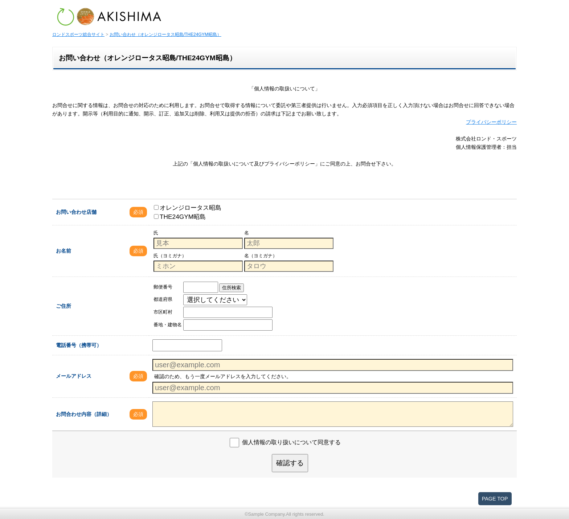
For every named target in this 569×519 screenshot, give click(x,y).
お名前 (63, 251)
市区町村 (162, 312)
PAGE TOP (495, 499)
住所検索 (231, 287)
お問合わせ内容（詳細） (84, 414)
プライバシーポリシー (491, 122)
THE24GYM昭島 (180, 216)
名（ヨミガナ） (260, 255)
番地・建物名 (167, 324)
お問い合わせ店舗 (76, 212)
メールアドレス (73, 376)
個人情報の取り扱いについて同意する (291, 442)
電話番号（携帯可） (79, 345)
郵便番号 (162, 287)
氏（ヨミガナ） (170, 255)
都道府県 (162, 299)
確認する (290, 463)
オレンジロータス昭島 (187, 207)
